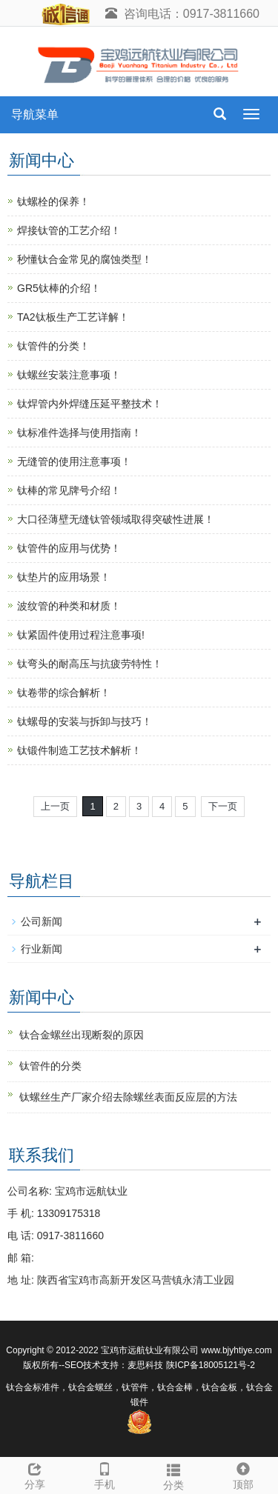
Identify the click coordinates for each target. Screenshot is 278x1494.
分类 (174, 1474)
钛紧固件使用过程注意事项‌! (81, 635)
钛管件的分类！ (53, 346)
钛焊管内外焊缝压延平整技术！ (89, 404)
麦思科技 (145, 1365)
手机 (104, 1474)
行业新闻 (41, 949)
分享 (35, 1474)
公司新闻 (41, 921)
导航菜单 (35, 114)
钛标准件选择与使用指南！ (79, 432)
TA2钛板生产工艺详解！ (73, 317)
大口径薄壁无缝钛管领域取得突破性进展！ (115, 519)
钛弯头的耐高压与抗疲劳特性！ (89, 664)
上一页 (55, 806)
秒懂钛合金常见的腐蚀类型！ (84, 259)
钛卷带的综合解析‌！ (63, 692)
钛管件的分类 (50, 1066)
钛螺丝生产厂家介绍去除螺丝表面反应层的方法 (128, 1097)
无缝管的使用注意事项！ (74, 461)
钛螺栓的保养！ (53, 201)
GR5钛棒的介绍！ (59, 288)
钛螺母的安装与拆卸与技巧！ (84, 721)
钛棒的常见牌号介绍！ (69, 490)
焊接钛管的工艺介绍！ (69, 230)
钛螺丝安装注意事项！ (69, 375)
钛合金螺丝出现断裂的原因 (81, 1035)
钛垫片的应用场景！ (63, 577)
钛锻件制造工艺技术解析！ (79, 750)
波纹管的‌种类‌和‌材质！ (69, 606)
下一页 (222, 806)
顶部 (243, 1474)
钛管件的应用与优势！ (69, 548)
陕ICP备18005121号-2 (210, 1365)
